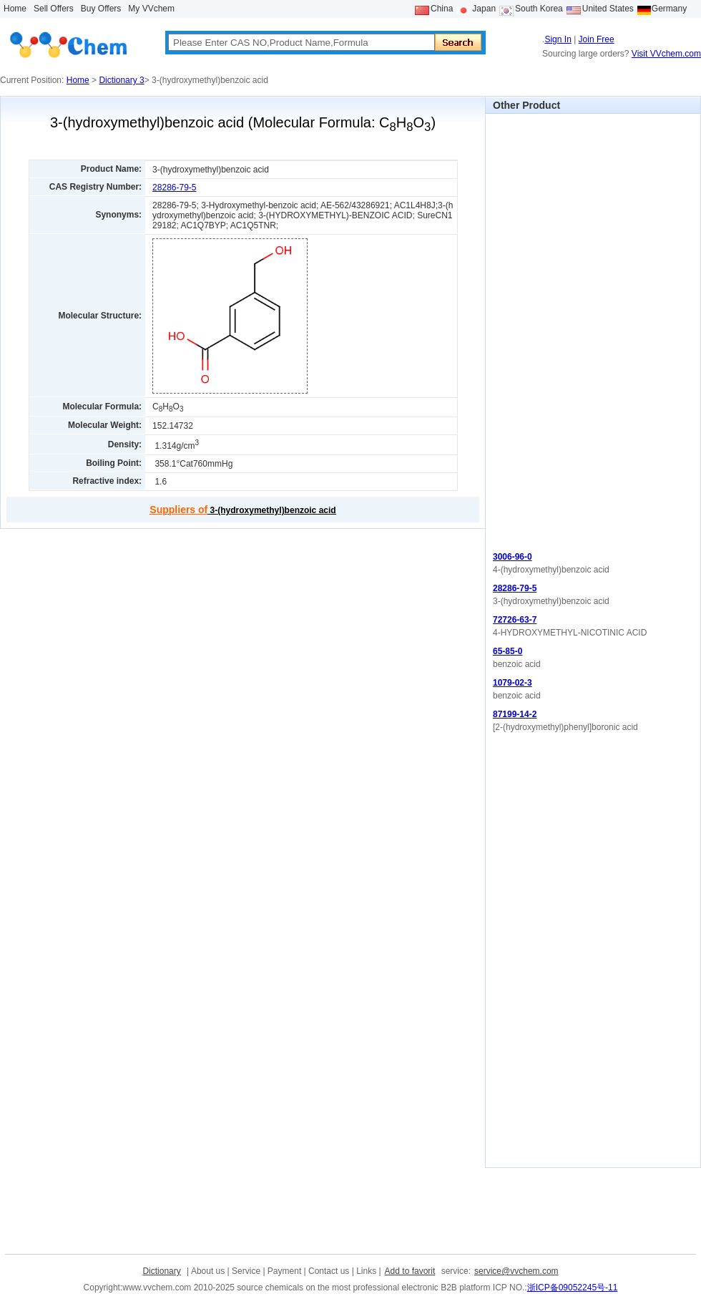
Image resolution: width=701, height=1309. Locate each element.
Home (15, 9)
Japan (484, 9)
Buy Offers (101, 9)
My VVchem (151, 9)
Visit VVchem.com (666, 54)
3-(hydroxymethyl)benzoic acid (242, 510)
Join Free (596, 39)
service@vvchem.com (516, 1271)
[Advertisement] (532, 328)
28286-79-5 (174, 188)
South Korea (539, 9)
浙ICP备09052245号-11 (572, 1288)
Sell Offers (54, 9)
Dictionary (161, 1271)
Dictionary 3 (121, 80)
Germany (669, 9)
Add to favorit (410, 1271)
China (442, 9)
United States (608, 9)
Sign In (557, 39)
